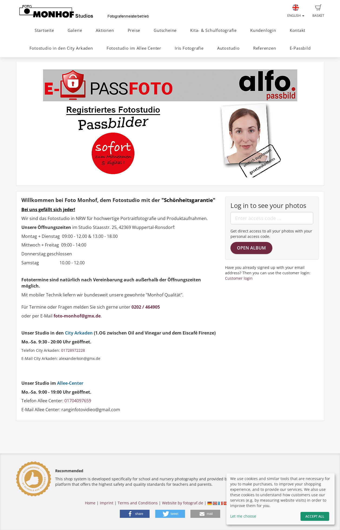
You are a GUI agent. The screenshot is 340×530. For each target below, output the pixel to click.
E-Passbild (300, 48)
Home (90, 502)
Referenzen (264, 48)
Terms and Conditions (138, 502)
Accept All (314, 516)
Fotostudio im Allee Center (134, 48)
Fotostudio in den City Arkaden (61, 48)
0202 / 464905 (145, 307)
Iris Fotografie (189, 48)
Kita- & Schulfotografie (213, 30)
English (295, 11)
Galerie (75, 30)
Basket (318, 11)
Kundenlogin (263, 30)
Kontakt (297, 30)
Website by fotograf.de (182, 502)
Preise (134, 30)
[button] (135, 514)
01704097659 (77, 401)
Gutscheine (165, 30)
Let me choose (243, 516)
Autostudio (228, 48)
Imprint (106, 502)
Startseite (44, 30)
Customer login (239, 278)
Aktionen (105, 30)
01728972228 (73, 350)
